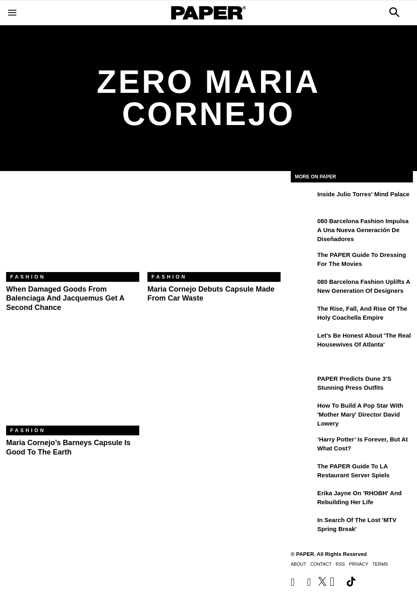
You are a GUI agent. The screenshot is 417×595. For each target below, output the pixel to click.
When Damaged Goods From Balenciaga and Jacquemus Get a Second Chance (65, 298)
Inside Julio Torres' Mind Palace (363, 194)
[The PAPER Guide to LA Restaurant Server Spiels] (303, 472)
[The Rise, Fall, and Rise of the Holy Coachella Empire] (303, 314)
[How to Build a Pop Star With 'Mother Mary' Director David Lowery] (303, 411)
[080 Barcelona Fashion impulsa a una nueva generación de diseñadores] (303, 227)
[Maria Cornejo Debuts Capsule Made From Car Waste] (214, 227)
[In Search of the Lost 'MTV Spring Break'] (303, 526)
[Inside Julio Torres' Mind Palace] (303, 200)
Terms (380, 564)
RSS (340, 564)
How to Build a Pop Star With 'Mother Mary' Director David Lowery (360, 414)
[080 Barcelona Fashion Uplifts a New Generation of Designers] (303, 287)
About (298, 564)
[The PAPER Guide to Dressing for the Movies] (303, 260)
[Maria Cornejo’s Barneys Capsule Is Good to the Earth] (72, 381)
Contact (320, 564)
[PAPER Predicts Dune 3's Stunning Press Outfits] (303, 384)
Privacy (358, 564)
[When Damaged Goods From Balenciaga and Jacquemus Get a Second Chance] (72, 227)
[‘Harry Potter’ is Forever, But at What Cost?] (303, 445)
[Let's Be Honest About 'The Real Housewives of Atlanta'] (303, 341)
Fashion (28, 277)
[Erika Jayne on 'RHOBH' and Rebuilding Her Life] (303, 499)
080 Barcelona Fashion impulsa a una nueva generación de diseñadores (362, 230)
